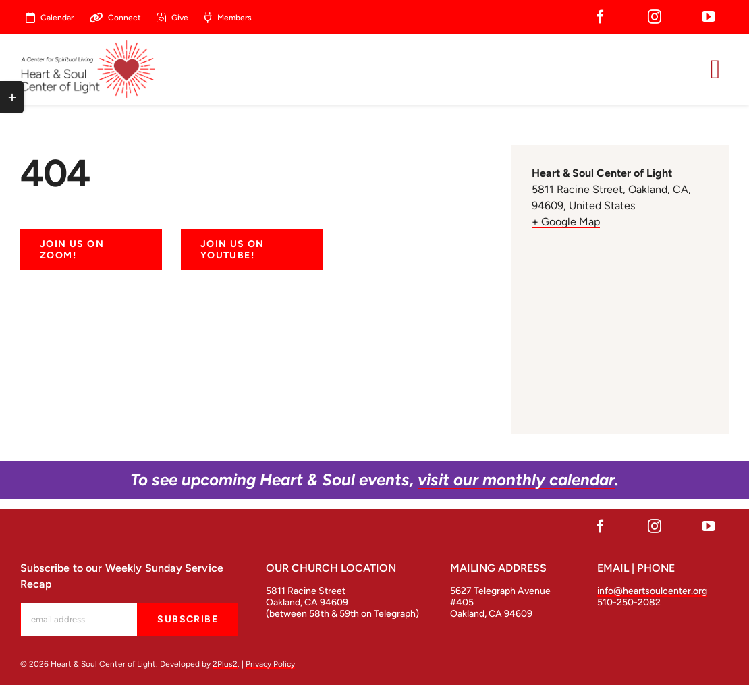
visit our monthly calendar (516, 479)
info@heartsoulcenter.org (652, 591)
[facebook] (600, 17)
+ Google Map (566, 221)
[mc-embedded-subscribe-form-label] (79, 619)
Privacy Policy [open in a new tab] (270, 664)
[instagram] (654, 17)
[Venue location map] (620, 324)
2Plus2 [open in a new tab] (225, 664)
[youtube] (708, 17)
